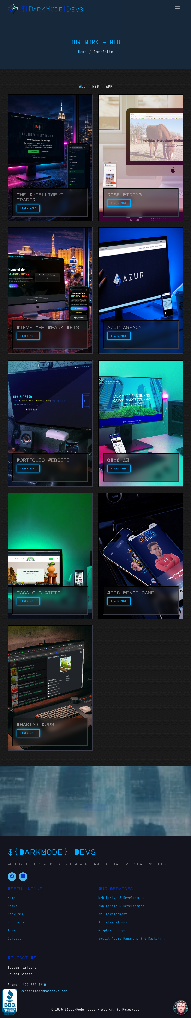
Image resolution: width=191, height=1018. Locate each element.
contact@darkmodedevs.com (44, 991)
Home (82, 52)
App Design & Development (121, 906)
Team (11, 930)
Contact (14, 938)
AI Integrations (112, 922)
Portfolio (16, 922)
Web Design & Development (121, 897)
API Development (112, 914)
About (12, 906)
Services (15, 914)
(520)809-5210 (33, 985)
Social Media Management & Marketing (132, 938)
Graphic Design (111, 930)
